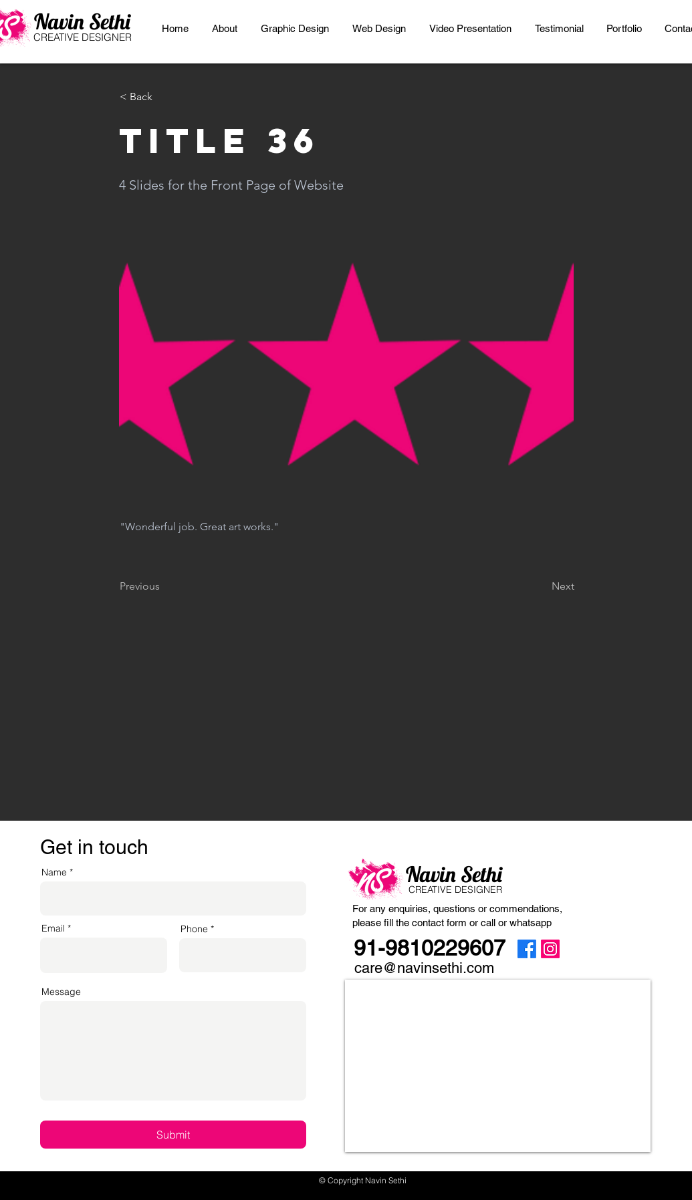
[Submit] (173, 1135)
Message (61, 991)
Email (53, 928)
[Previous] (164, 586)
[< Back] (164, 96)
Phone (194, 929)
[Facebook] (526, 949)
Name (54, 872)
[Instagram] (550, 949)
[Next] (540, 586)
